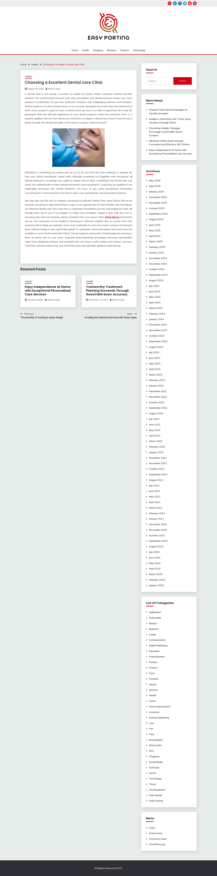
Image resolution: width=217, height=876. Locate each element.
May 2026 (154, 180)
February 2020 (157, 579)
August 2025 (156, 219)
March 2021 (155, 507)
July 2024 (154, 285)
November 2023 (158, 330)
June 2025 (154, 224)
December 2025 (158, 197)
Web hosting (156, 800)
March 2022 (155, 441)
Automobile (155, 617)
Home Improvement (159, 706)
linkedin (175, 3)
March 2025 (155, 241)
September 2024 (158, 274)
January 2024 (156, 319)
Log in (152, 827)
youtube (190, 3)
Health (85, 50)
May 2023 (154, 363)
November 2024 (158, 263)
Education (154, 651)
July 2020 (154, 552)
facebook (180, 3)
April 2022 (154, 435)
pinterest (195, 3)
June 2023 (154, 357)
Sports (152, 772)
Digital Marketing (158, 645)
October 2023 (156, 335)
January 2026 (156, 191)
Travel (152, 784)
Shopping (98, 50)
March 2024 (155, 308)
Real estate (155, 745)
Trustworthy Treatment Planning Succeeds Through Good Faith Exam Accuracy (107, 290)
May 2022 (154, 430)
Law (151, 723)
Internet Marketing (159, 717)
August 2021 (156, 479)
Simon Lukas (54, 88)
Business (112, 50)
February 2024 (157, 313)
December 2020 (158, 524)
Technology (139, 50)
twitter (185, 3)
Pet (151, 728)
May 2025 (154, 230)
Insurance (154, 712)
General (153, 689)
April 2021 (154, 502)
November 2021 (158, 463)
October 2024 (156, 269)
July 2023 (154, 352)
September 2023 (158, 341)
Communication (157, 639)
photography (156, 739)
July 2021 (154, 485)
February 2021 (157, 513)
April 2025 (154, 235)
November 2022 (158, 396)
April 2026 (154, 185)
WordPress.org (157, 844)
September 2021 (158, 474)
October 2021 (156, 468)
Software (154, 767)
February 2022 (157, 446)
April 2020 (154, 568)
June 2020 (154, 557)
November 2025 (158, 202)
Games (153, 684)
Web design (155, 795)
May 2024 (154, 296)
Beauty (153, 623)
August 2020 (156, 546)
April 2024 (154, 302)
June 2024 (154, 291)
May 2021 (154, 496)
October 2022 (156, 402)
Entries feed (155, 833)
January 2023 (156, 385)
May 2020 (154, 563)
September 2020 (158, 540)
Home (75, 50)
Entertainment (157, 656)
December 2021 (158, 457)
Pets (151, 734)
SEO (151, 750)
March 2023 (155, 374)
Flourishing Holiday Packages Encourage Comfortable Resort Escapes (166, 132)
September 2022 (158, 407)
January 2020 (156, 585)
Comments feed (157, 838)
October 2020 (156, 535)
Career (152, 634)
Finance (124, 50)
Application (155, 612)
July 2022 (154, 418)
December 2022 (158, 391)
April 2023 (154, 369)
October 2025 (156, 208)
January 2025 (156, 252)
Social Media (156, 761)
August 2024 (156, 280)
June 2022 (154, 424)
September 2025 (158, 213)
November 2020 (158, 529)
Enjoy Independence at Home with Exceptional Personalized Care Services (48, 290)
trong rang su (112, 217)
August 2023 (156, 346)
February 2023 (157, 380)
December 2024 (158, 258)
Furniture (153, 678)
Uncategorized (157, 789)
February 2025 (157, 246)
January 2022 (156, 452)
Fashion (153, 662)
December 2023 (158, 324)
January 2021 (156, 518)
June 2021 (154, 490)
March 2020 (155, 574)
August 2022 (156, 413)
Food (151, 673)
